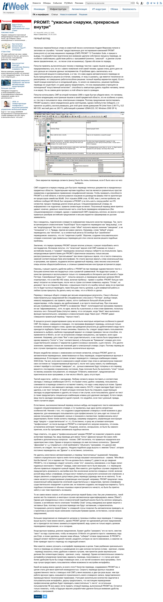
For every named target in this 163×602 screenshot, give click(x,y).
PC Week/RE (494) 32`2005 (44, 33)
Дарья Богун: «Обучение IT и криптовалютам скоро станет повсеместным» (15, 28)
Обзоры (47, 3)
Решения (83, 14)
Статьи (54, 14)
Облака (114, 9)
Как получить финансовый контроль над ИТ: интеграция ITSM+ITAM (13, 48)
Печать (38, 596)
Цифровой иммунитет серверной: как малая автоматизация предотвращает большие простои (15, 84)
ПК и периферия (8, 12)
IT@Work (68, 3)
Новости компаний (68, 14)
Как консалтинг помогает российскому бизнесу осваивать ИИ (20, 66)
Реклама (79, 3)
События (57, 3)
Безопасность (129, 9)
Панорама (6, 21)
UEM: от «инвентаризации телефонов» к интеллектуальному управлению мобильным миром (14, 105)
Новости (37, 3)
